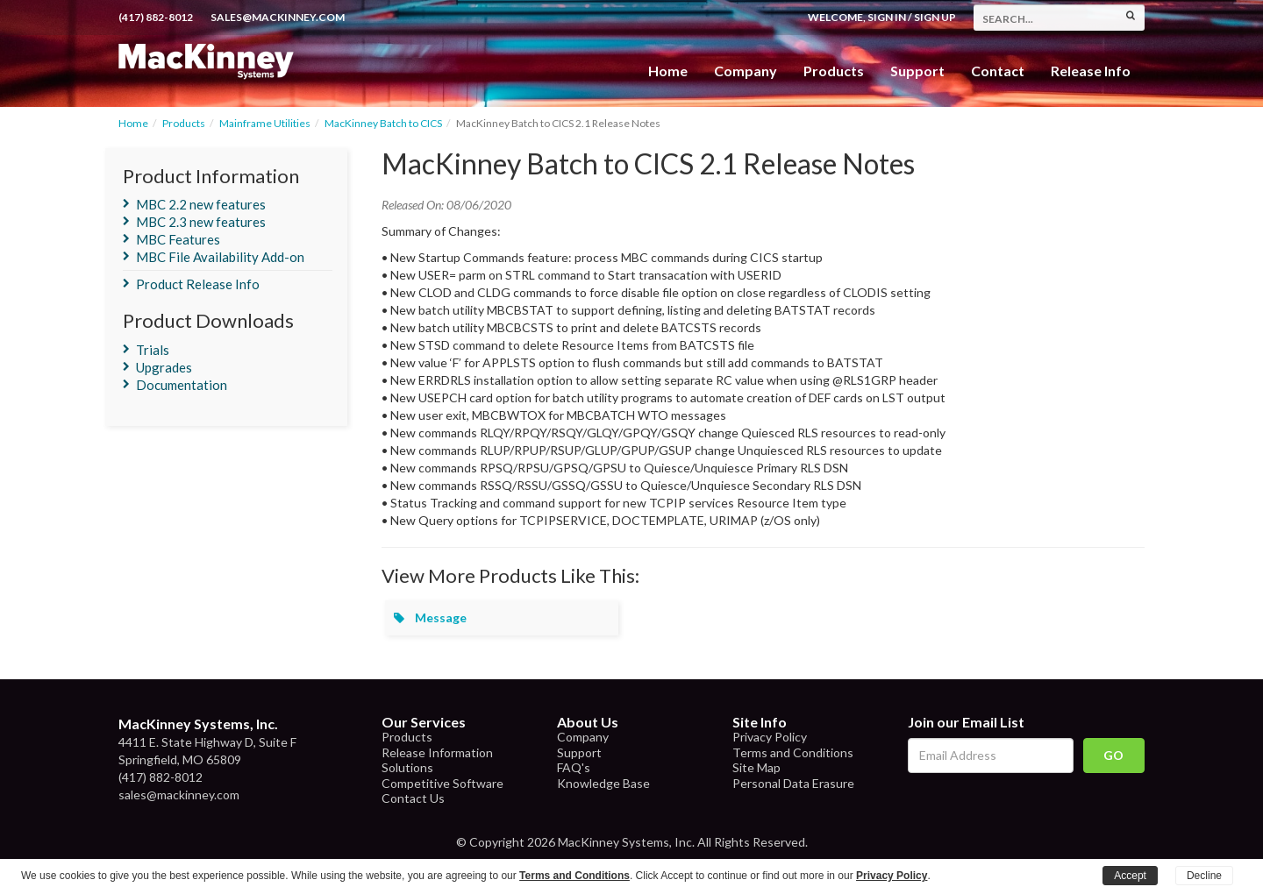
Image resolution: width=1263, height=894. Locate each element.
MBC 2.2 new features (201, 204)
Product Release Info (198, 284)
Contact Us (413, 798)
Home (668, 70)
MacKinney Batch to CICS (383, 123)
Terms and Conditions (792, 752)
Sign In (886, 17)
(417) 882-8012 (155, 17)
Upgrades (164, 367)
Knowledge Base (603, 783)
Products (183, 123)
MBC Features (178, 239)
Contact (997, 70)
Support (917, 70)
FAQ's (573, 767)
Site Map (756, 767)
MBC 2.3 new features (201, 222)
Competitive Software (442, 783)
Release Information (437, 752)
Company (745, 70)
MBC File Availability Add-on (220, 257)
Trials (152, 350)
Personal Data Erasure (793, 783)
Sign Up (935, 17)
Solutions (407, 767)
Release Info (1091, 70)
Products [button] (833, 70)
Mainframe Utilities (264, 123)
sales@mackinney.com (277, 17)
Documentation (181, 385)
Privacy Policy (769, 736)
